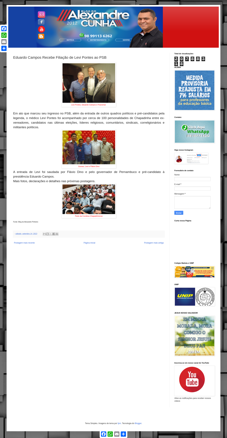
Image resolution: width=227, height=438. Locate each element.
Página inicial (89, 243)
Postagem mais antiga (154, 243)
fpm (119, 423)
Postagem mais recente (24, 243)
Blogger (138, 423)
